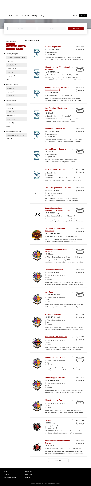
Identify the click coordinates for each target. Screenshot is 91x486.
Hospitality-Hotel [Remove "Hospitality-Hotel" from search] (11, 46)
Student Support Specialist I (55, 378)
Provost (48, 420)
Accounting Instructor (53, 314)
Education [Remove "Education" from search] (21, 46)
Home (6, 471)
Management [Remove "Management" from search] (10, 48)
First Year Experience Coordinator (58, 188)
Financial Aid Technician (54, 270)
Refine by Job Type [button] (12, 84)
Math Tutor (49, 292)
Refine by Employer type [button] (13, 131)
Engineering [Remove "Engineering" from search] (10, 44)
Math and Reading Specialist (55, 149)
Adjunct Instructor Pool (53, 400)
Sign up (83, 15)
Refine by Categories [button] (12, 54)
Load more (58, 460)
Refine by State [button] (11, 100)
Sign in (74, 15)
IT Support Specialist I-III (54, 47)
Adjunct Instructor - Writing (55, 357)
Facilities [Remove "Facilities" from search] (19, 48)
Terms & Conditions (10, 477)
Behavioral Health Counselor (56, 337)
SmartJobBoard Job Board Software (51, 483)
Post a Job (28, 474)
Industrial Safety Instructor (55, 169)
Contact (6, 474)
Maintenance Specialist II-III (55, 129)
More (7, 79)
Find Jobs (76, 28)
